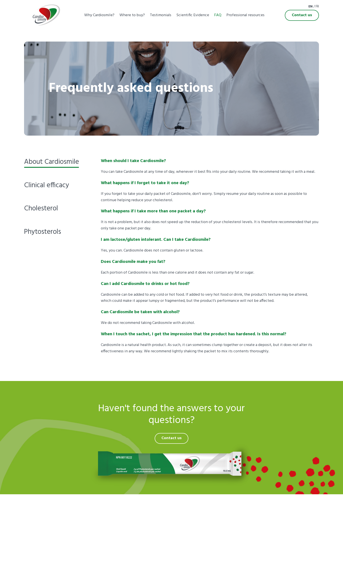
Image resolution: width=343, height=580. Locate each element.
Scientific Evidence (192, 15)
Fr (317, 6)
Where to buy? (132, 15)
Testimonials (160, 15)
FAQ (217, 15)
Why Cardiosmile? (99, 15)
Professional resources (245, 15)
